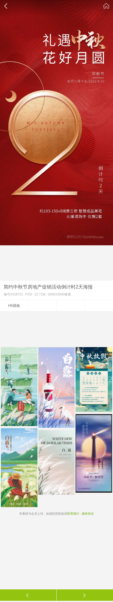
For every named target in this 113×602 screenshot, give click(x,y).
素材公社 (106, 6)
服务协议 (88, 513)
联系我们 (73, 513)
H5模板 (14, 306)
